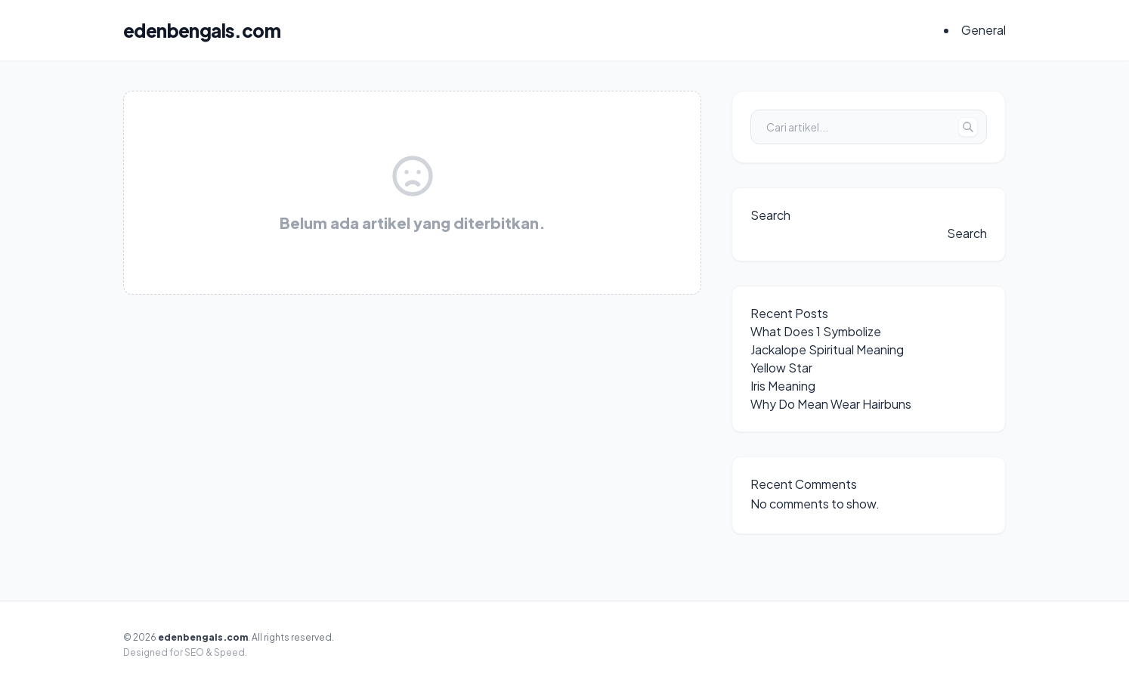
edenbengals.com (201, 30)
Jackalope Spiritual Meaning (827, 349)
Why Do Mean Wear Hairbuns (830, 404)
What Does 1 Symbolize (815, 331)
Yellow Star (781, 367)
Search (770, 215)
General (983, 30)
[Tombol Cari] (968, 127)
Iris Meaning (782, 386)
